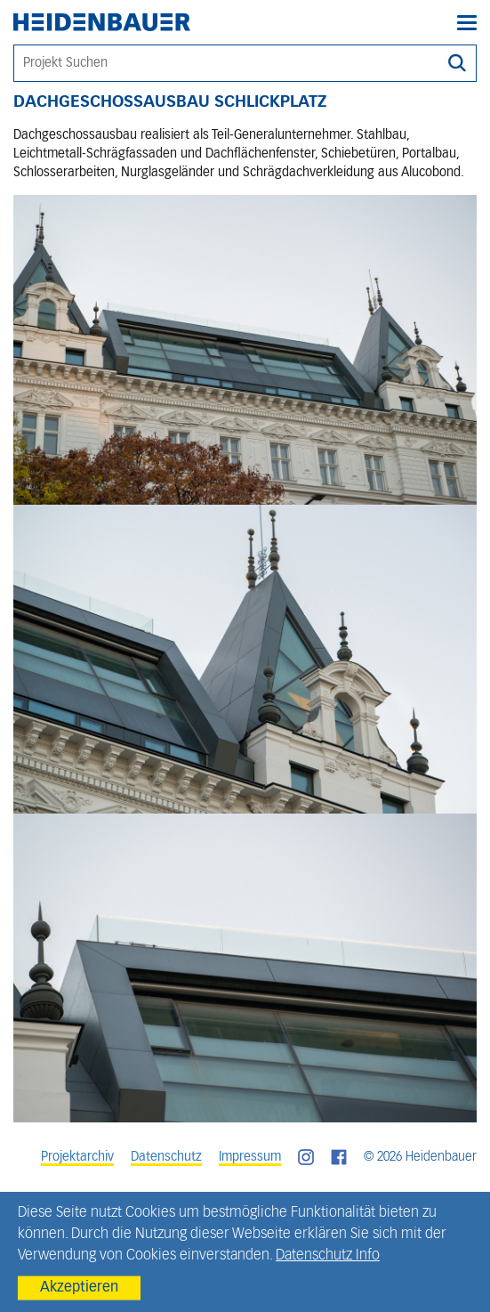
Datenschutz (166, 1157)
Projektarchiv (77, 1157)
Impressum (250, 1157)
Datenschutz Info (328, 1256)
